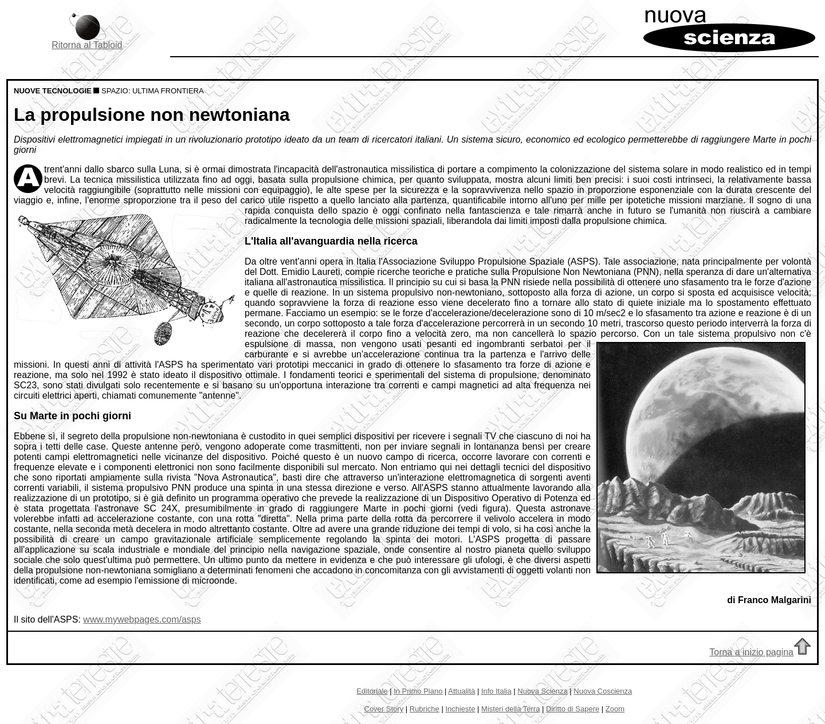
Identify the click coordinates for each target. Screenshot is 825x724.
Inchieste (460, 709)
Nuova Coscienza (602, 691)
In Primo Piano (418, 691)
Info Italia (496, 691)
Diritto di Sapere (572, 709)
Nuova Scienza (542, 691)
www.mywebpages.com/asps (142, 619)
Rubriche (424, 709)
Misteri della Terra (510, 709)
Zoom (615, 709)
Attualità (461, 691)
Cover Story (384, 709)
